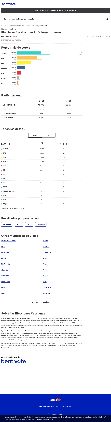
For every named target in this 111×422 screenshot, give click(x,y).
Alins (45, 282)
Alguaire (46, 276)
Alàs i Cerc (5, 270)
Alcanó (45, 241)
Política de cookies (47, 419)
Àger (3, 246)
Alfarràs (46, 258)
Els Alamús (5, 264)
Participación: (11, 40)
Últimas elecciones (55, 414)
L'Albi (3, 293)
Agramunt (5, 252)
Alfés (45, 264)
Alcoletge (47, 252)
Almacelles (47, 287)
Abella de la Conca (8, 241)
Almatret (46, 293)
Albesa (4, 287)
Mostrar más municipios (41, 302)
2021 (35, 135)
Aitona (3, 258)
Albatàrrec (5, 282)
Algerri (45, 270)
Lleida (28, 25)
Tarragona (41, 224)
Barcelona (7, 224)
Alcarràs (46, 246)
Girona (18, 224)
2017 (49, 135)
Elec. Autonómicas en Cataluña (12, 25)
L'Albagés (5, 276)
